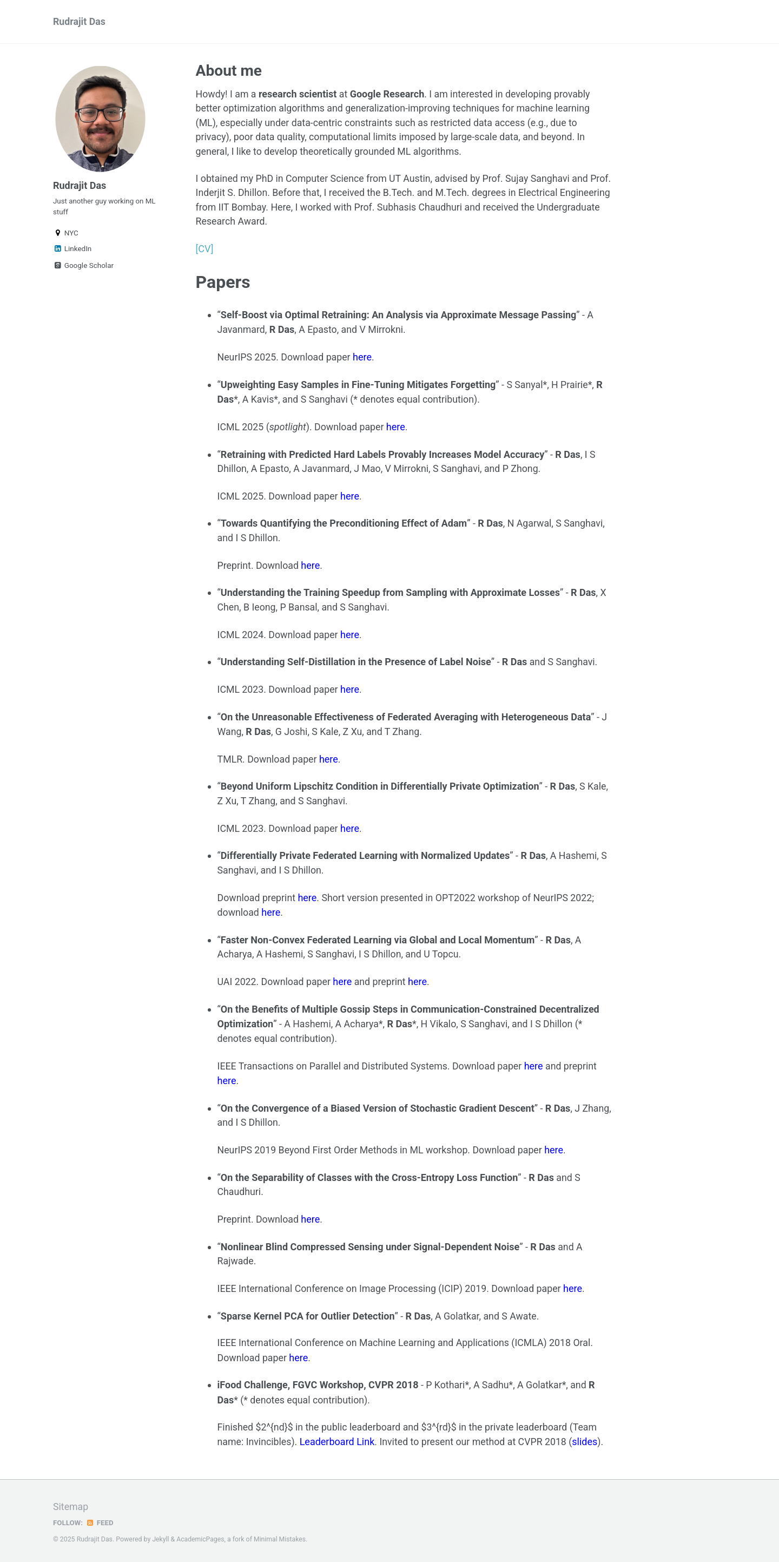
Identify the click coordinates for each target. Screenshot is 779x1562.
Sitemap (71, 1505)
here (364, 358)
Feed (100, 1521)
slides (589, 1440)
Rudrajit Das (79, 22)
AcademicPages (201, 1537)
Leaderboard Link (338, 1440)
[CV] (205, 251)
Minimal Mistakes (281, 1537)
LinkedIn (72, 250)
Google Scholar (83, 267)
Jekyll (160, 1537)
